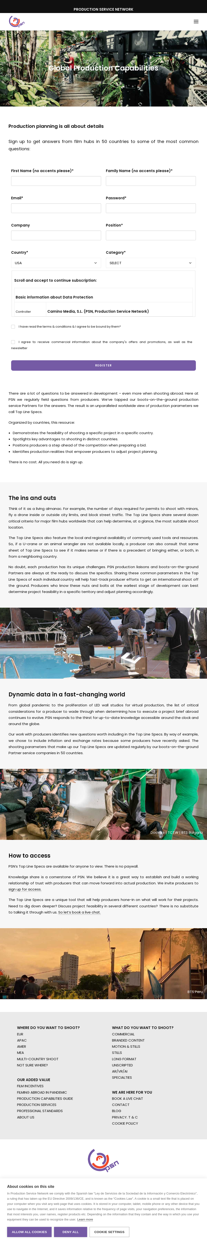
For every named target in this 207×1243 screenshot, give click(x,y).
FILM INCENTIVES (30, 1085)
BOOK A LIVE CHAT (127, 1098)
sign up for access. (25, 889)
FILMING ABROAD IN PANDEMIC (42, 1092)
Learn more (85, 1219)
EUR (20, 1034)
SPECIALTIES (122, 1077)
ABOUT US (25, 1117)
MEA (20, 1052)
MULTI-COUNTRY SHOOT (37, 1058)
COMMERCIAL (123, 1034)
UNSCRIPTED (122, 1065)
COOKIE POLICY (125, 1123)
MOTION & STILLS (126, 1046)
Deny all (71, 1232)
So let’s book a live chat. (79, 912)
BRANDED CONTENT (128, 1040)
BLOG (116, 1110)
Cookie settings (109, 1232)
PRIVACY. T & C (125, 1117)
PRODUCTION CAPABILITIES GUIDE (45, 1098)
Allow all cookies (29, 1232)
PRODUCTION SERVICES (36, 1104)
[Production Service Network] (17, 21)
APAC (22, 1040)
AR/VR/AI (119, 1071)
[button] (196, 21)
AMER (21, 1046)
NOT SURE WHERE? (32, 1065)
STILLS (117, 1052)
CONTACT (121, 1104)
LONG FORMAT (124, 1058)
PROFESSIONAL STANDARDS (40, 1110)
